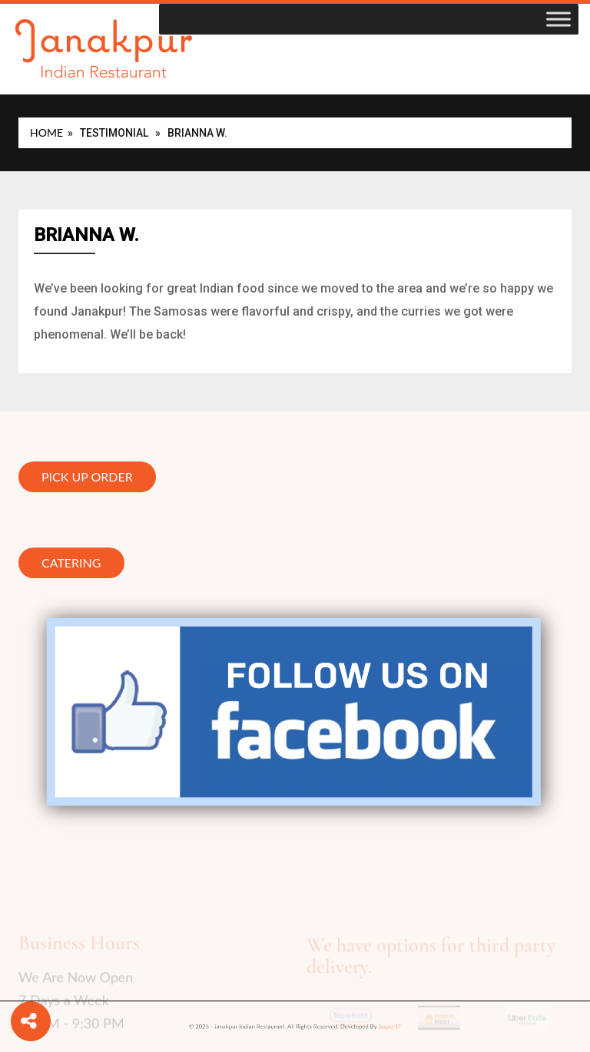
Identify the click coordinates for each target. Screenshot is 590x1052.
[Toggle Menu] (558, 19)
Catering (71, 564)
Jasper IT (362, 1027)
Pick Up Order (87, 478)
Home (46, 132)
